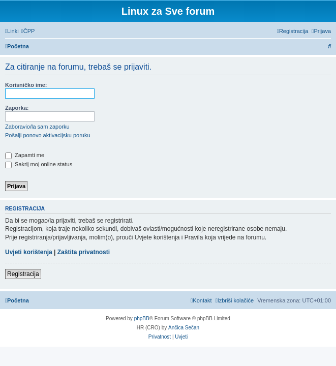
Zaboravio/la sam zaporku (37, 127)
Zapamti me (24, 155)
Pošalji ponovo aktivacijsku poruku (47, 135)
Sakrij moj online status (38, 164)
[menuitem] (28, 31)
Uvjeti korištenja (28, 252)
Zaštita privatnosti (83, 252)
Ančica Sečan (183, 327)
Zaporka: (16, 108)
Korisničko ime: (26, 85)
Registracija (23, 274)
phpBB (141, 318)
